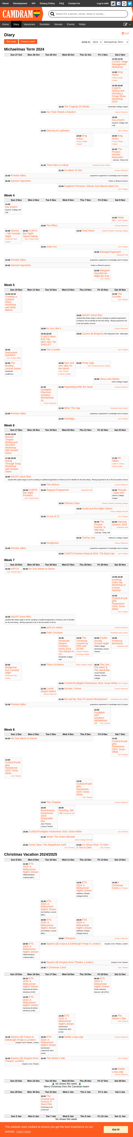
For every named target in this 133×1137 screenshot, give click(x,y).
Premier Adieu (18, 175)
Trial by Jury (88, 537)
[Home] (5, 24)
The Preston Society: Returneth (117, 153)
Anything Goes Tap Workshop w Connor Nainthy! (118, 585)
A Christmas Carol (117, 885)
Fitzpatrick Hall (122, 255)
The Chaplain (53, 802)
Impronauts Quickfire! (11, 353)
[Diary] (16, 24)
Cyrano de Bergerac (93, 333)
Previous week (28, 41)
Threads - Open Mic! (119, 491)
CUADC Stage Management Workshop (120, 64)
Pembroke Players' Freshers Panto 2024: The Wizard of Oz (66, 647)
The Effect (51, 225)
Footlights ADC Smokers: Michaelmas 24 (100, 718)
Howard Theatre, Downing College (115, 231)
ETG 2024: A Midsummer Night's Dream (30, 867)
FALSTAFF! (118, 120)
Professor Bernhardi (117, 642)
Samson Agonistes (21, 180)
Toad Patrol (88, 230)
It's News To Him (73, 170)
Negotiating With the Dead (78, 386)
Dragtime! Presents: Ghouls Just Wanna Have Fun (91, 186)
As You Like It (53, 328)
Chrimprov (70, 938)
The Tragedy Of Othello (77, 106)
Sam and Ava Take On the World (66, 366)
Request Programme (57, 490)
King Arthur (117, 73)
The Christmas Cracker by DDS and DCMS (82, 643)
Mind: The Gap (72, 408)
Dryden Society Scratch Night (101, 640)
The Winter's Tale (119, 1017)
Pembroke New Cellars (101, 165)
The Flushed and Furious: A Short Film (47, 1100)
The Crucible (117, 295)
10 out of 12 (52, 516)
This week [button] (11, 41)
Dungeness (52, 543)
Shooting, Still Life (66, 811)
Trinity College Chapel (84, 665)
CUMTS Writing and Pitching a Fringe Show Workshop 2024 (119, 95)
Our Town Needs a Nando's (61, 112)
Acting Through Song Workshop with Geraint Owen (13, 466)
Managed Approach (110, 251)
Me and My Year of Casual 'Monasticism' (86, 699)
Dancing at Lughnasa (57, 130)
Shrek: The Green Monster (60, 836)
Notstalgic (69, 418)
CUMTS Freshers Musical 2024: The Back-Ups (89, 553)
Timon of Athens (55, 664)
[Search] (88, 14)
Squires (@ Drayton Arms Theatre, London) (69, 962)
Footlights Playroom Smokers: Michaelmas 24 (47, 395)
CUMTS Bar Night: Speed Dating (30, 233)
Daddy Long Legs (73, 1036)
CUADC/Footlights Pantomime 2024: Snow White (119, 603)
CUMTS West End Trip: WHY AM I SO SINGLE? (48, 340)
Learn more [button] (23, 1131)
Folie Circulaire (54, 632)
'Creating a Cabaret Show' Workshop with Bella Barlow (11, 303)
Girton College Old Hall (119, 511)
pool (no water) (54, 627)
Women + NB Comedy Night (12, 233)
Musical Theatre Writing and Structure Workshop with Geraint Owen (11, 444)
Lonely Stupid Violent (48, 690)
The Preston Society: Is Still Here (99, 525)
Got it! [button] (115, 1129)
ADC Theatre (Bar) (32, 239)
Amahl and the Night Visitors (97, 508)
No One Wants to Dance (42, 568)
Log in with (103, 3)
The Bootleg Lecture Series (13, 366)
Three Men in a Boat (57, 165)
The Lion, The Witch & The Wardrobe (102, 667)
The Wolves (52, 484)
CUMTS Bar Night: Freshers (30, 493)
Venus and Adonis (109, 378)
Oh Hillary (116, 459)
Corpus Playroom (121, 112)
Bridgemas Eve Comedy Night (12, 670)
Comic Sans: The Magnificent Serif (47, 844)
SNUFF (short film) (92, 315)
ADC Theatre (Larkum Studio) (98, 366)
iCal (125, 33)
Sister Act (51, 246)
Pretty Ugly (88, 363)
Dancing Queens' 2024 (119, 523)
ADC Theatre (123, 131)
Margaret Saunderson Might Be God (102, 273)
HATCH (15, 568)
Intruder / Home (72, 688)
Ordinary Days (72, 503)
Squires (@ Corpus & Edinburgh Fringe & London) (73, 943)
